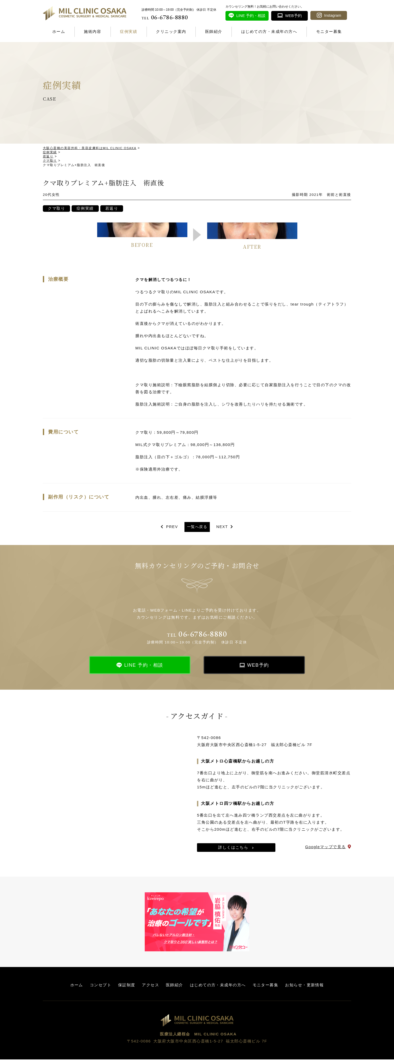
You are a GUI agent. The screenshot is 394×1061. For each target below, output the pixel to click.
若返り (112, 209)
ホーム (58, 31)
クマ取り (56, 209)
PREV (171, 528)
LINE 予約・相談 (143, 666)
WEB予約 (258, 666)
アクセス (150, 986)
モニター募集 (329, 31)
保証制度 (126, 986)
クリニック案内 (171, 31)
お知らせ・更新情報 (304, 986)
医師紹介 (213, 31)
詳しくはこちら (233, 849)
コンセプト (100, 986)
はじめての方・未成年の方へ (269, 31)
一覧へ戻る (197, 528)
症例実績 (128, 31)
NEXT (223, 528)
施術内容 (92, 31)
